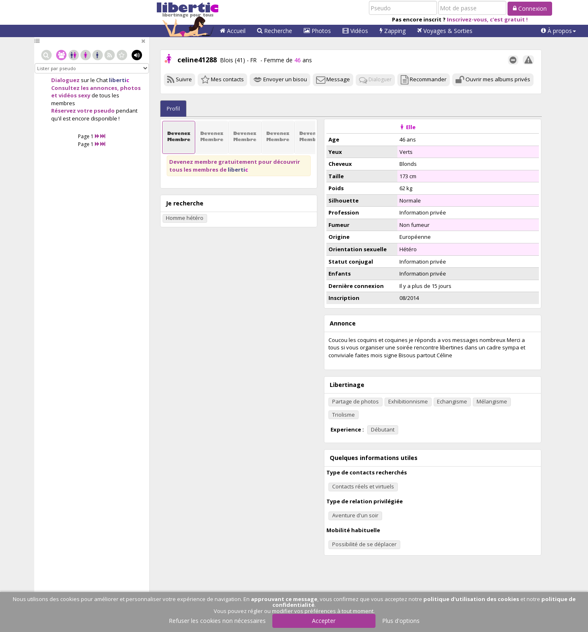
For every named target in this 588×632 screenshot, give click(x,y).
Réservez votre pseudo (83, 110)
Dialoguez (65, 80)
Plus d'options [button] (401, 621)
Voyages (444, 31)
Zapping (393, 31)
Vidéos (355, 31)
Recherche (274, 31)
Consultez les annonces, (85, 88)
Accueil (233, 31)
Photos (317, 31)
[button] (558, 31)
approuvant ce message (284, 599)
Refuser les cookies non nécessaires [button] (217, 621)
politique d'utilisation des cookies (471, 599)
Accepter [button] (323, 621)
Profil (173, 108)
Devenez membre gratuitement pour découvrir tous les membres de (234, 165)
